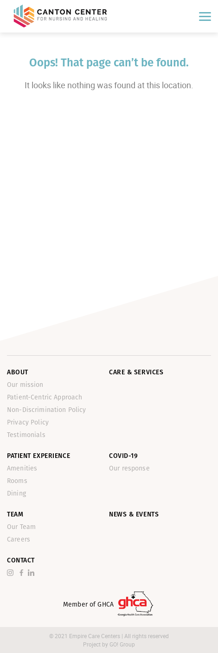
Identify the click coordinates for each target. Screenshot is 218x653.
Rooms (17, 481)
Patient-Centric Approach (44, 397)
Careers (18, 539)
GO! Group (122, 644)
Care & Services (136, 372)
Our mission (25, 385)
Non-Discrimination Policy (46, 410)
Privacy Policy (28, 422)
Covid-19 (123, 456)
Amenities (22, 468)
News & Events (134, 514)
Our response (129, 468)
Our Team (21, 527)
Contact (21, 560)
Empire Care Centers (95, 636)
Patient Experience (38, 456)
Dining (16, 493)
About (17, 372)
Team (15, 514)
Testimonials (26, 435)
